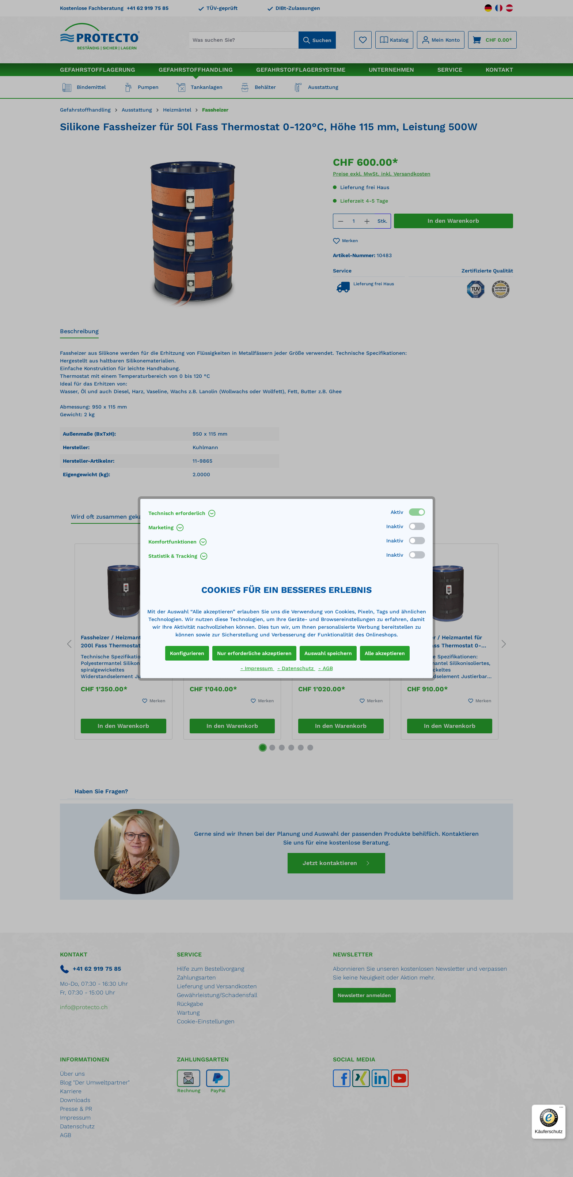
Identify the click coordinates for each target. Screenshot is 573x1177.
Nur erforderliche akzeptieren (254, 653)
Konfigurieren (187, 653)
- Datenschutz (296, 668)
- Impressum (257, 668)
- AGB (325, 668)
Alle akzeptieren (385, 653)
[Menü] (561, 1109)
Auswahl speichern (328, 653)
